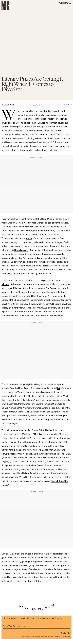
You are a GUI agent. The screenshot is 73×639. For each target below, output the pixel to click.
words (29, 238)
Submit (65, 633)
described (28, 227)
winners (5, 284)
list (58, 388)
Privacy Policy (66, 636)
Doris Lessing (21, 250)
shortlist (47, 111)
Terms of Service (55, 636)
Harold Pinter (33, 258)
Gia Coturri (9, 105)
